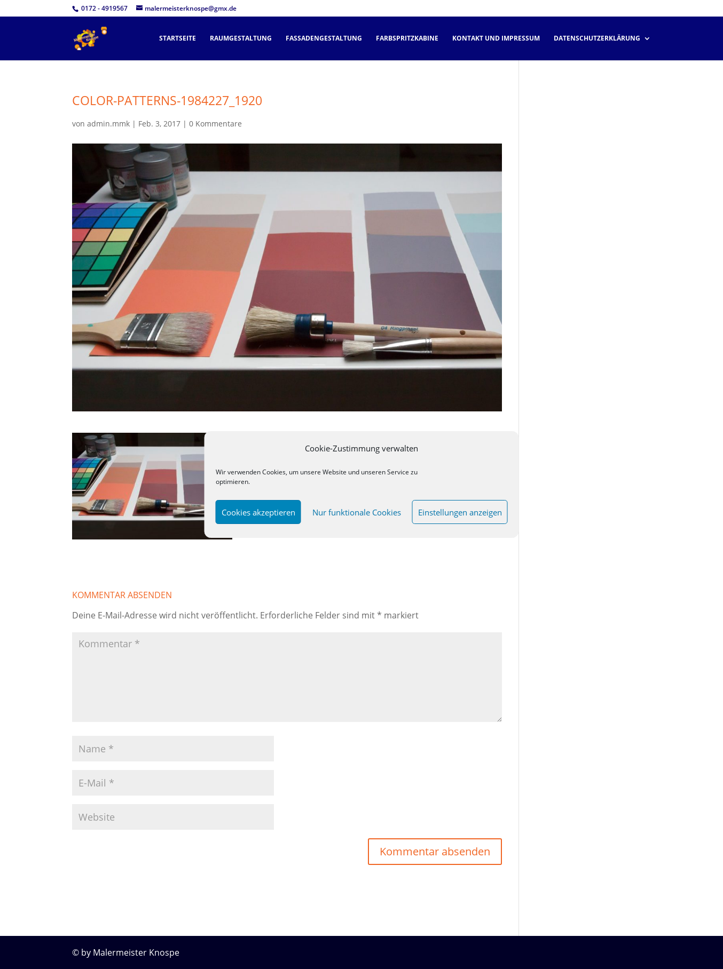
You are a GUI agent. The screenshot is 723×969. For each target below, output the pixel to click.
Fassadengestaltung (324, 39)
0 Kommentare (215, 123)
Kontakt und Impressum (496, 39)
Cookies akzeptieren (258, 512)
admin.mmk (108, 123)
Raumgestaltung (241, 39)
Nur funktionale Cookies (356, 512)
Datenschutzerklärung (597, 39)
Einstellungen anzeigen (460, 512)
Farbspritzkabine (407, 39)
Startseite (177, 39)
